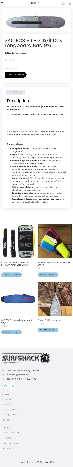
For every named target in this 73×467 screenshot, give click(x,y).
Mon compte (8, 420)
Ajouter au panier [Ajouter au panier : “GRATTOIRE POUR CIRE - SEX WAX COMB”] (48, 274)
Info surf (6, 448)
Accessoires (20, 53)
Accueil (5, 394)
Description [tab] (15, 92)
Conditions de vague (11, 443)
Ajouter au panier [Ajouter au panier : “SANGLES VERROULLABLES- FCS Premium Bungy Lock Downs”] (11, 274)
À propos (6, 399)
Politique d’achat (10, 415)
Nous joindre (8, 404)
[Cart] (34, 3)
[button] (2, 3)
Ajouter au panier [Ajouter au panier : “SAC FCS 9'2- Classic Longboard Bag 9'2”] (11, 332)
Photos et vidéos (10, 410)
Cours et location (10, 433)
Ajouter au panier (15, 75)
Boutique (6, 428)
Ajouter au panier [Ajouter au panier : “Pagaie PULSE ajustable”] (48, 330)
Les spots (6, 438)
